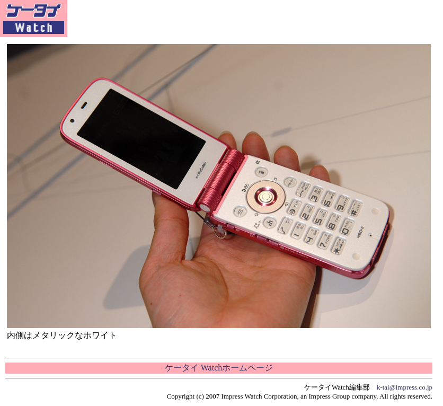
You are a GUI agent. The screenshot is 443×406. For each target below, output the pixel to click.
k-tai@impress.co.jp (404, 387)
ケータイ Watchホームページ (219, 367)
